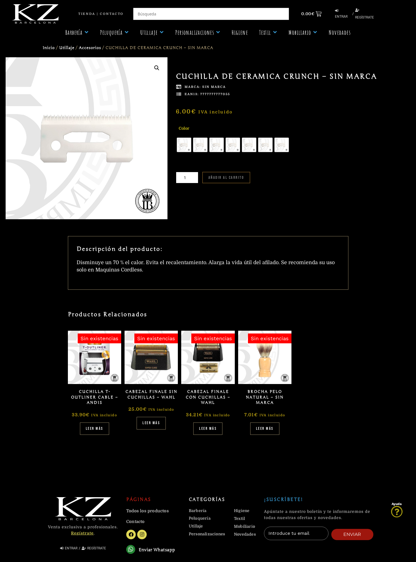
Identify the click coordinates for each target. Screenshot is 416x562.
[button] (77, 32)
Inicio (49, 47)
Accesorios (90, 47)
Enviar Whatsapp (158, 550)
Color (184, 128)
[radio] (184, 145)
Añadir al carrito (226, 177)
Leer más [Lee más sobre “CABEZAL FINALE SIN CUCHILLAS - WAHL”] (151, 423)
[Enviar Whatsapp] (131, 550)
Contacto (111, 14)
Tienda (86, 14)
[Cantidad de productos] (187, 177)
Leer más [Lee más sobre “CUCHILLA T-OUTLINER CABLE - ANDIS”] (94, 428)
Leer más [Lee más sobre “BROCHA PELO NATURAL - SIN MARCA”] (264, 428)
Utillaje (66, 47)
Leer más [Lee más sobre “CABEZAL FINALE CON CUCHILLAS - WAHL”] (208, 428)
